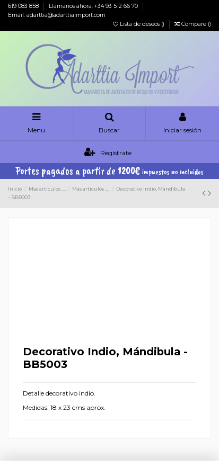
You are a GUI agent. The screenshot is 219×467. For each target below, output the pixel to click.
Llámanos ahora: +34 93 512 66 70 (94, 6)
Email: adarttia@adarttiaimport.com (57, 15)
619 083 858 (24, 6)
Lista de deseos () (139, 24)
